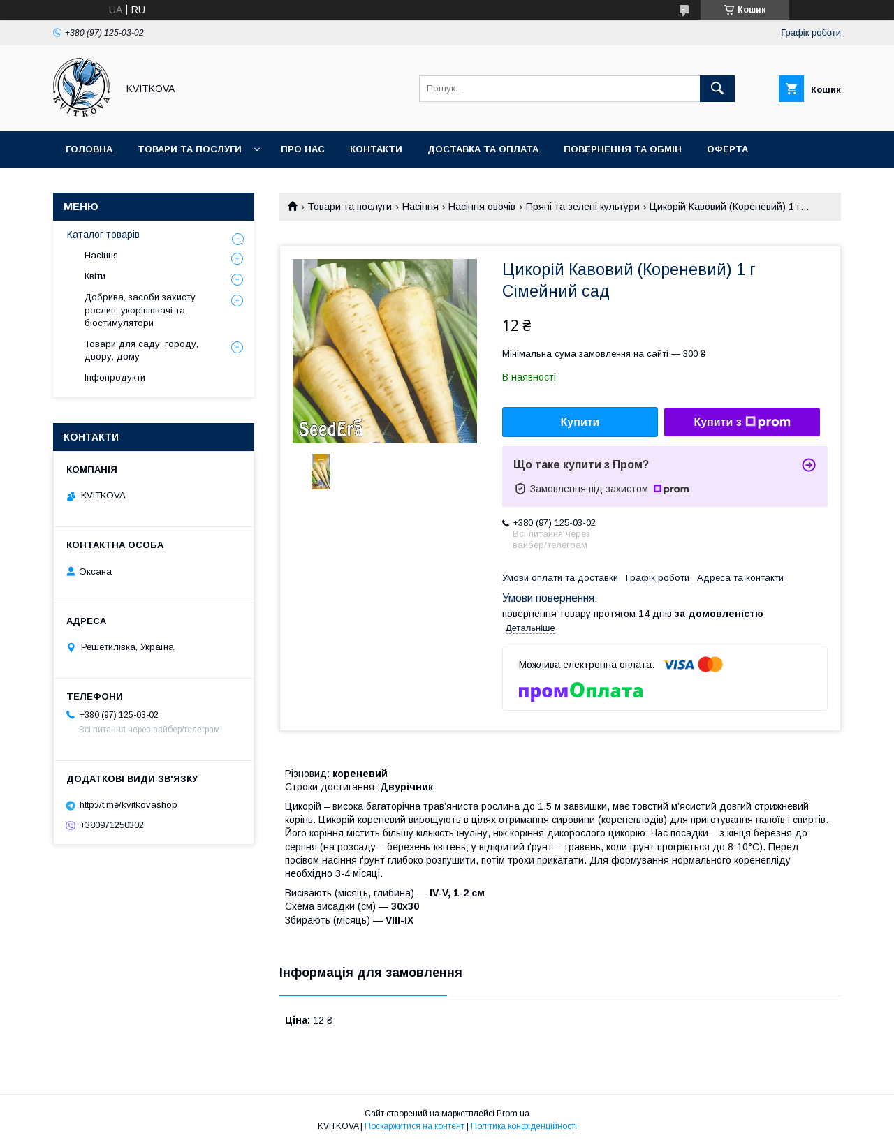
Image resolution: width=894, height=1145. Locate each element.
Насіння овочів (481, 206)
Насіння (420, 206)
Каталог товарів (103, 234)
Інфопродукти (115, 377)
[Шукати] (717, 88)
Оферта (727, 149)
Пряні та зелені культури (583, 206)
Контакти (376, 149)
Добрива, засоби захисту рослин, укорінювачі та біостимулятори (140, 309)
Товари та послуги (190, 149)
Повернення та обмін (623, 149)
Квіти (95, 276)
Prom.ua (513, 1113)
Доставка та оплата (482, 149)
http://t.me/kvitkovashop (128, 804)
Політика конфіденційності (524, 1126)
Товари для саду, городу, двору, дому (141, 350)
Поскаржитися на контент (414, 1126)
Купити (580, 422)
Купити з (742, 422)
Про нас (303, 149)
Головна (89, 149)
